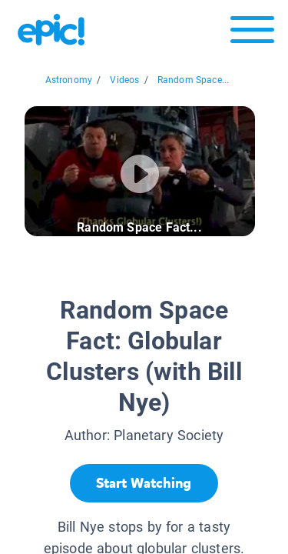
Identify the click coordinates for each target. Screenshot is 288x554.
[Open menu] (252, 33)
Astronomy (69, 80)
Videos (124, 80)
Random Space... (193, 80)
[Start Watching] (144, 483)
